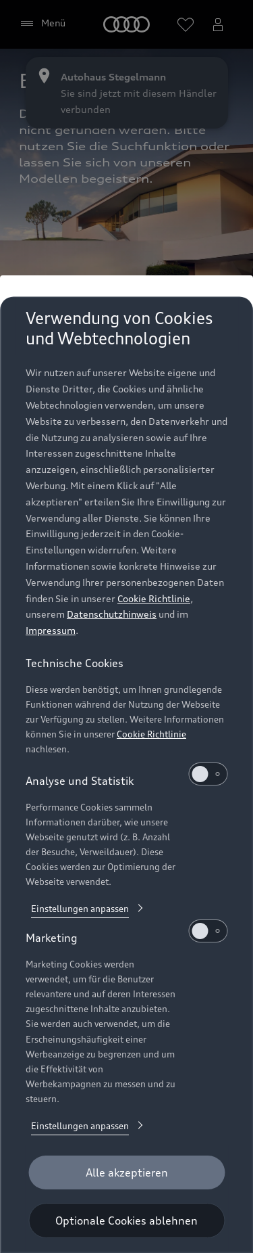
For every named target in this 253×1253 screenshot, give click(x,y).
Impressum (51, 630)
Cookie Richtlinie (153, 598)
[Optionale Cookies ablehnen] (126, 1220)
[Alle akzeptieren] (126, 1172)
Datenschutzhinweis (112, 614)
